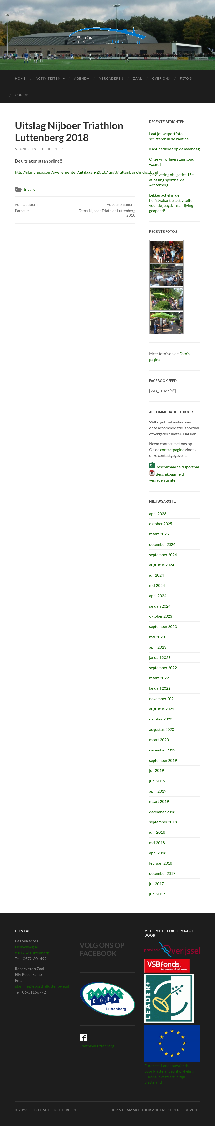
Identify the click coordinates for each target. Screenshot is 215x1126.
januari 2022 (159, 688)
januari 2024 (159, 606)
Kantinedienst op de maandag (174, 148)
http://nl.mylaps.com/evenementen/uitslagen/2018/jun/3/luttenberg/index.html (86, 172)
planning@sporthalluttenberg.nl (42, 986)
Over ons (161, 78)
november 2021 (162, 698)
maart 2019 (159, 801)
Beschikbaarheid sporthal (177, 466)
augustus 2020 (161, 729)
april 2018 (157, 852)
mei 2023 (157, 636)
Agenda (81, 78)
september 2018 (163, 821)
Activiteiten (48, 78)
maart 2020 (159, 739)
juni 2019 (157, 780)
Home (20, 78)
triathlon (30, 189)
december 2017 (162, 873)
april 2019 (157, 791)
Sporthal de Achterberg (53, 1110)
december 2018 (162, 811)
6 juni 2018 (25, 149)
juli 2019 (156, 770)
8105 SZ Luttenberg (32, 952)
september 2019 (163, 760)
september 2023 (163, 626)
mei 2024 (157, 585)
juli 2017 (156, 883)
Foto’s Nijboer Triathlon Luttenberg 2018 (105, 210)
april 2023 (157, 647)
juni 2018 (157, 832)
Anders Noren (166, 1110)
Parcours (26, 208)
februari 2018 (160, 863)
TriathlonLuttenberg (97, 1045)
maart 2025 (159, 534)
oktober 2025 (160, 523)
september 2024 (163, 554)
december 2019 (162, 750)
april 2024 (157, 595)
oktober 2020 (160, 719)
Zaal (137, 78)
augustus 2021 (161, 708)
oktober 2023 (160, 616)
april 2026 (157, 513)
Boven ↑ (192, 1110)
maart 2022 (159, 677)
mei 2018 (157, 842)
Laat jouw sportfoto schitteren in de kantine (169, 136)
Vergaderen (111, 78)
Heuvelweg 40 (27, 946)
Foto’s (186, 78)
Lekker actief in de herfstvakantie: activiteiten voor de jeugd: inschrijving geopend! (172, 203)
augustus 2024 (161, 565)
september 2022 (163, 667)
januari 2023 (159, 657)
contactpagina (172, 449)
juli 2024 (156, 575)
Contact (23, 95)
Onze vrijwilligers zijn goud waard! (171, 162)
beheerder (52, 149)
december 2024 (162, 544)
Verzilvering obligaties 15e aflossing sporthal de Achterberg (171, 179)
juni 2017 (157, 893)
